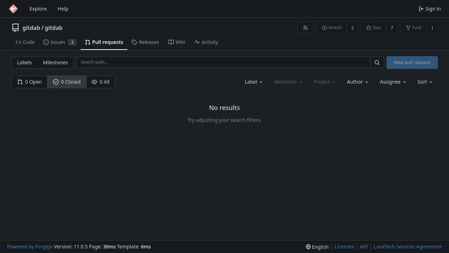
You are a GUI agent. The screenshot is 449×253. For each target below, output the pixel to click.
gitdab (31, 27)
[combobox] (254, 81)
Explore (38, 8)
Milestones (55, 62)
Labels (24, 62)
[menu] (425, 81)
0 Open (29, 81)
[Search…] (377, 62)
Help (63, 8)
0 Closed (67, 81)
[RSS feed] (305, 27)
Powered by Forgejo (30, 246)
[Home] (13, 8)
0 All (100, 81)
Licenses (344, 246)
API (364, 246)
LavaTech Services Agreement (408, 246)
